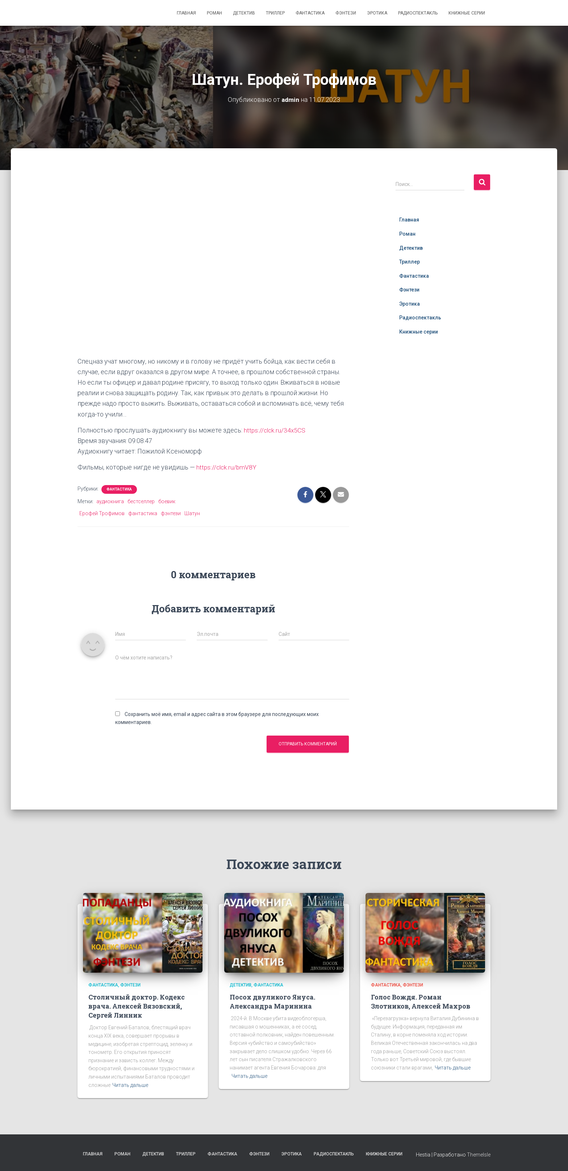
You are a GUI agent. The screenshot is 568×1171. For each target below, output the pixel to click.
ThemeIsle (478, 1155)
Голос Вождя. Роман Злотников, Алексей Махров (420, 1001)
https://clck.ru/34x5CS (275, 430)
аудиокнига (110, 501)
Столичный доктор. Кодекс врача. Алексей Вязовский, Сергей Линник (136, 1006)
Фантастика (310, 13)
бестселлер (141, 501)
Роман (214, 13)
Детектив (244, 13)
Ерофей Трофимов (102, 513)
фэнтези (171, 513)
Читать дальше (130, 1085)
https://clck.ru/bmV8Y (227, 467)
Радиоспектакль (418, 13)
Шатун (192, 513)
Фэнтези (345, 13)
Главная (186, 13)
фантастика (142, 513)
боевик (166, 501)
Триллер (275, 13)
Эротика (377, 13)
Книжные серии (466, 13)
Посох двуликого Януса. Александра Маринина (272, 1001)
